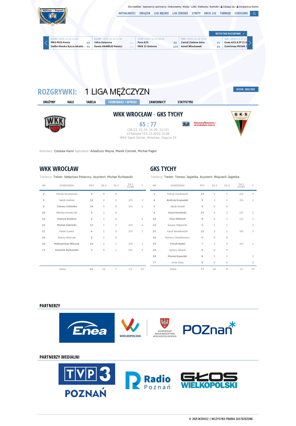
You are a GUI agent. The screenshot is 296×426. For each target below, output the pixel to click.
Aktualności (127, 13)
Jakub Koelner (67, 200)
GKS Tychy (170, 114)
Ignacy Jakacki (177, 250)
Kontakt (214, 6)
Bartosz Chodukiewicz (177, 237)
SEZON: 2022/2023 (246, 89)
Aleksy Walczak (67, 237)
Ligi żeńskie (180, 13)
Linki (193, 6)
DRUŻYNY (49, 102)
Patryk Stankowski (177, 194)
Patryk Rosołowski (66, 194)
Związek (144, 13)
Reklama (203, 6)
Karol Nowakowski (177, 231)
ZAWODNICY (157, 102)
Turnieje (225, 13)
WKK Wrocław (133, 114)
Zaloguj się (228, 6)
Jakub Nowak (177, 206)
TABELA (91, 102)
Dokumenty (174, 6)
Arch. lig (210, 13)
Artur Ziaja (177, 262)
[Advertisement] (148, 63)
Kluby (186, 6)
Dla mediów (134, 6)
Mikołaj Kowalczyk (66, 212)
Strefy (196, 13)
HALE (70, 102)
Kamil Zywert (66, 231)
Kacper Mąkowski (177, 225)
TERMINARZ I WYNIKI (122, 102)
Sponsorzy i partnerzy (154, 6)
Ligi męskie (161, 13)
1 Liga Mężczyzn (117, 91)
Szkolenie (241, 13)
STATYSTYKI (185, 102)
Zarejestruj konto (247, 6)
